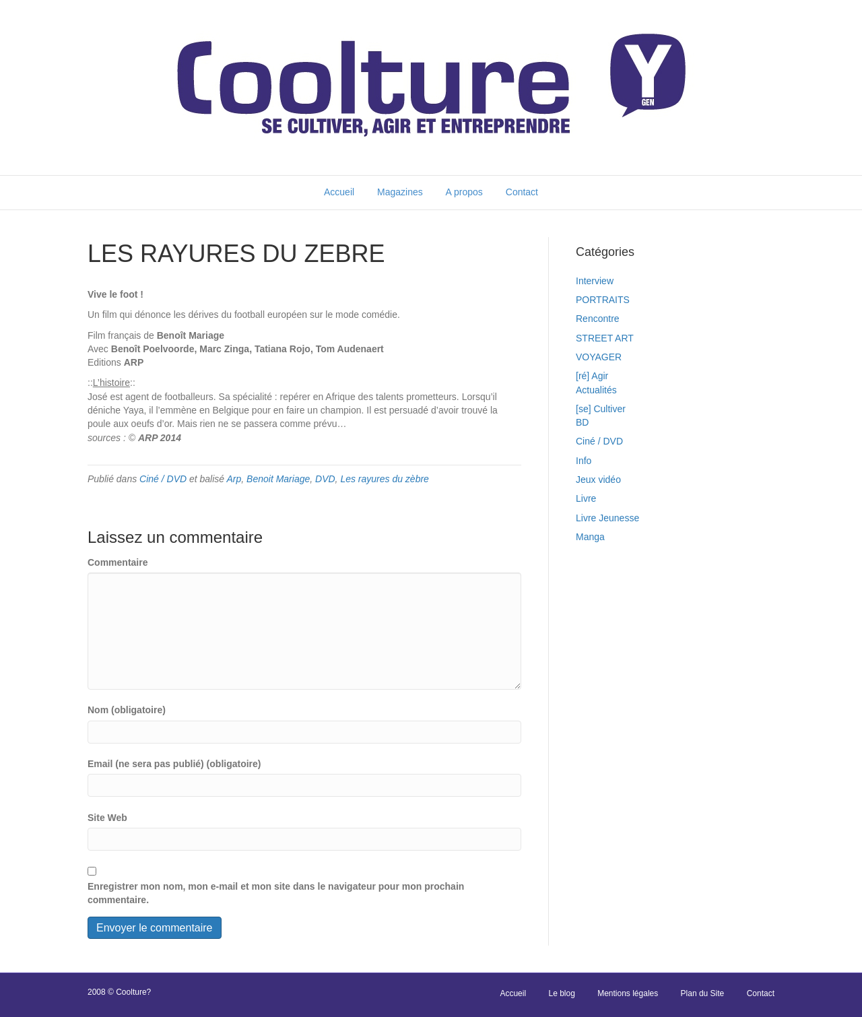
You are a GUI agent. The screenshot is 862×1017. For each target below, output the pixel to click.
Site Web (107, 817)
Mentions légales (627, 993)
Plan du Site (703, 993)
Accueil (339, 192)
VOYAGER (599, 357)
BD (582, 422)
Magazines (400, 192)
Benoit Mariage (278, 478)
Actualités (596, 390)
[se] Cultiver (601, 408)
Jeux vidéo (598, 479)
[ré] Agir (592, 375)
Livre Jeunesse (607, 518)
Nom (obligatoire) (127, 709)
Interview (595, 280)
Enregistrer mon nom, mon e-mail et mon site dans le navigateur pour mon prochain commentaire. (276, 893)
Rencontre (598, 318)
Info (583, 460)
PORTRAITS (603, 299)
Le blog (561, 993)
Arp (234, 478)
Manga (590, 536)
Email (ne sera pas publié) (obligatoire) (174, 763)
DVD (325, 478)
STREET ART (605, 338)
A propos (464, 192)
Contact (522, 192)
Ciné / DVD (163, 478)
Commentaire (117, 562)
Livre (586, 498)
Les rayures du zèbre (384, 478)
